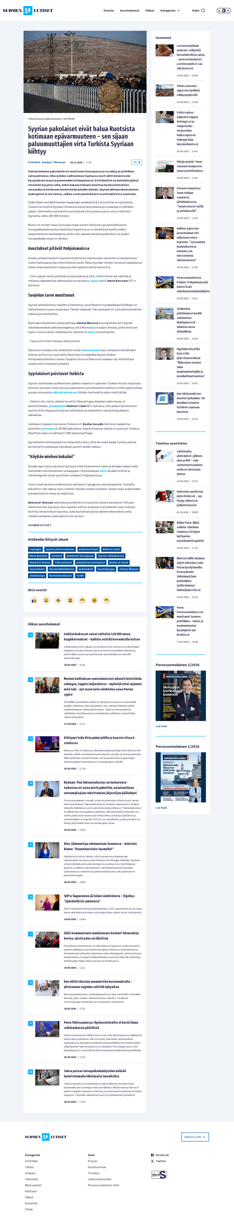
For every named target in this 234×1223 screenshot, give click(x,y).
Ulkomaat (59, 162)
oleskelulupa (37, 576)
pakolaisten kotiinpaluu (90, 562)
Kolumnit (31, 1203)
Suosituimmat (129, 10)
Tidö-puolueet (63, 562)
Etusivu (109, 10)
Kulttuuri (31, 1191)
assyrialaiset (37, 569)
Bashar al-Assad (118, 562)
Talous (29, 1167)
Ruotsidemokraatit (60, 576)
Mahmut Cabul (111, 549)
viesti (91, 332)
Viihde (29, 1209)
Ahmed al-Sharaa (40, 562)
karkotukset (86, 569)
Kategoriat (171, 10)
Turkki (80, 576)
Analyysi (47, 162)
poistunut (47, 429)
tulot (103, 471)
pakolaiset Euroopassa (80, 556)
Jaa (136, 162)
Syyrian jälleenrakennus (60, 549)
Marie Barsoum (38, 556)
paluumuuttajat (88, 549)
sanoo (94, 281)
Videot (149, 10)
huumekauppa (106, 569)
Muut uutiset (33, 1185)
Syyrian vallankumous (111, 556)
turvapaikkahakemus (61, 569)
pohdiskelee (57, 406)
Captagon (35, 549)
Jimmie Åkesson (128, 569)
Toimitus (93, 1173)
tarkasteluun (90, 350)
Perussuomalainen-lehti (103, 1185)
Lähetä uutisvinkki (99, 1179)
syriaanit (57, 556)
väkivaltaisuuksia (64, 392)
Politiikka (34, 162)
